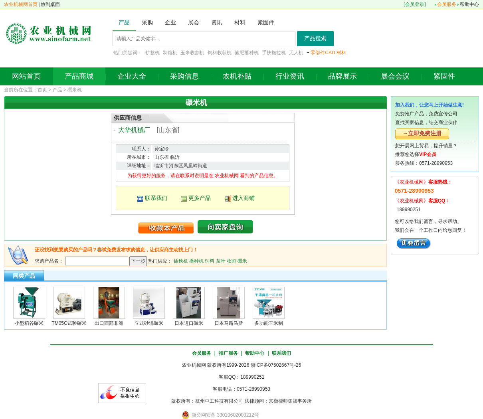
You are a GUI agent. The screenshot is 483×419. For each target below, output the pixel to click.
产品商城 (79, 76)
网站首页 (26, 76)
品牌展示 (342, 76)
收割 (231, 260)
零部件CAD (323, 52)
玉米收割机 (192, 52)
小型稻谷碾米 (29, 323)
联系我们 (156, 198)
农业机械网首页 (21, 4)
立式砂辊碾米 (149, 323)
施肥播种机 (247, 52)
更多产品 (199, 198)
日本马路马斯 (228, 323)
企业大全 (131, 76)
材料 (341, 52)
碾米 (242, 260)
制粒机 (170, 52)
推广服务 (228, 353)
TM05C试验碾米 (68, 323)
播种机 (196, 260)
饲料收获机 (220, 52)
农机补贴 (237, 76)
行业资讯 (289, 76)
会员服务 (446, 4)
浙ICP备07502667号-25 (276, 365)
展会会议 (395, 76)
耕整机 (152, 52)
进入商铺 (243, 198)
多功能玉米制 (268, 323)
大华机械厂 (134, 129)
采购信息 (184, 76)
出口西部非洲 (109, 323)
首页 (42, 90)
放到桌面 (50, 4)
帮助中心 (469, 4)
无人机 (296, 52)
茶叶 (221, 260)
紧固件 (444, 76)
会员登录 (414, 4)
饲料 (209, 260)
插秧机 (181, 260)
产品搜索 (315, 39)
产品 (57, 90)
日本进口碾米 (188, 323)
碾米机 (74, 90)
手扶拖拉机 (274, 52)
